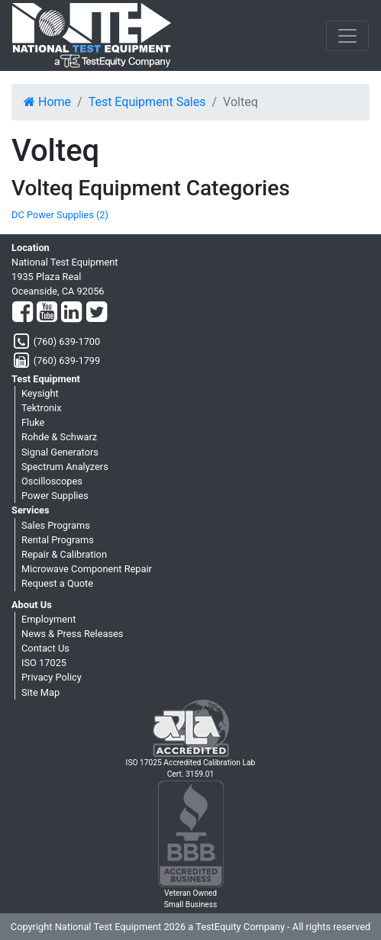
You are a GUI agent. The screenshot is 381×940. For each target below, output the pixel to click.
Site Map (40, 692)
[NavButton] (347, 36)
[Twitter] (97, 313)
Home (47, 102)
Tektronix (41, 408)
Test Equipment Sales (147, 102)
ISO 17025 (43, 662)
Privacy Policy (51, 677)
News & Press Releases (72, 633)
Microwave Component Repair (86, 569)
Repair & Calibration (64, 554)
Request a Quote (57, 583)
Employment (48, 619)
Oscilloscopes (51, 481)
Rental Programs (57, 540)
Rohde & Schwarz (59, 437)
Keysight (40, 393)
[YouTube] (47, 313)
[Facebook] (22, 313)
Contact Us (45, 648)
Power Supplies (55, 495)
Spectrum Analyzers (64, 466)
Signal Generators (59, 452)
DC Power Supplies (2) (59, 215)
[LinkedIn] (71, 313)
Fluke (32, 422)
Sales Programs (55, 525)
